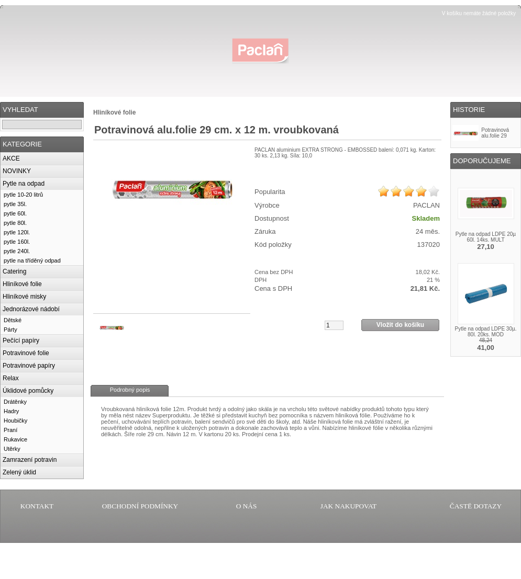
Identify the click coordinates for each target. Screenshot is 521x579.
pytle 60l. (15, 213)
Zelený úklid (19, 472)
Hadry (11, 411)
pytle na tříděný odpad (32, 260)
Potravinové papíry (29, 365)
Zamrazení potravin (30, 459)
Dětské (12, 320)
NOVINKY (17, 171)
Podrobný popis (130, 390)
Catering (14, 271)
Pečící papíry (21, 340)
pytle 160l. (17, 242)
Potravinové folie (26, 353)
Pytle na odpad (24, 183)
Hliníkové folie (22, 284)
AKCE (11, 158)
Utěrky (12, 449)
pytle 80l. (15, 223)
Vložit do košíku (400, 324)
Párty (10, 329)
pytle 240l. (17, 251)
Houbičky (15, 420)
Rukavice (15, 439)
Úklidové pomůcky (28, 390)
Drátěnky (15, 402)
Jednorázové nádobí (31, 309)
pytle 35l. (15, 204)
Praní (10, 430)
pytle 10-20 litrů (23, 194)
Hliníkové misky (24, 296)
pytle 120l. (17, 232)
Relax (11, 378)
